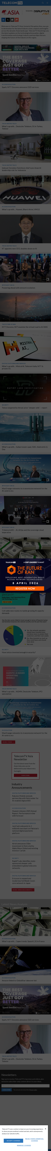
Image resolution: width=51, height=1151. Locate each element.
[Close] (45, 1129)
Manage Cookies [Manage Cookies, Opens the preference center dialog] (24, 1145)
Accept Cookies (13, 1140)
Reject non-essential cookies (34, 1139)
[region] (24, 1138)
